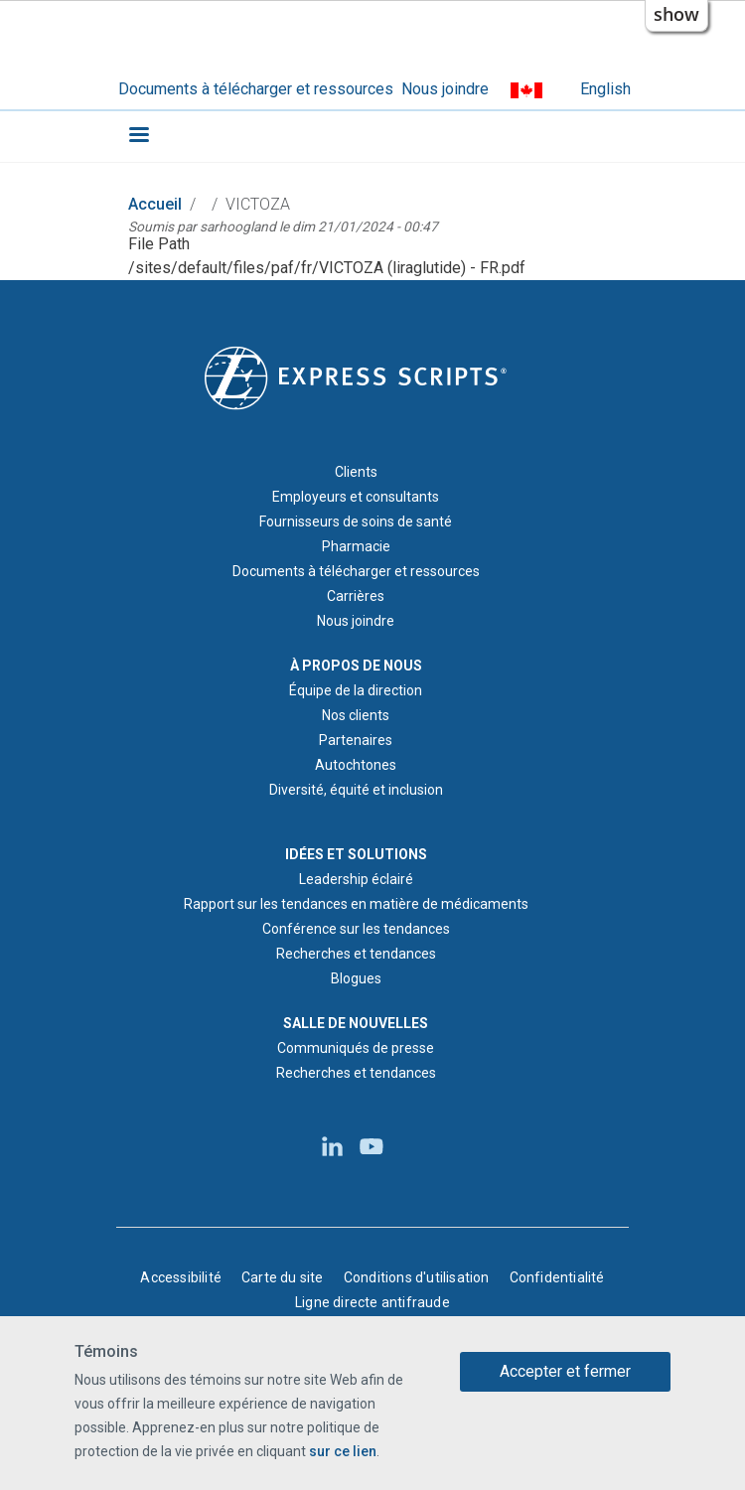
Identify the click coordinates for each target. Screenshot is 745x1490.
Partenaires (355, 740)
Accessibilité (181, 1277)
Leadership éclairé (356, 879)
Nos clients (355, 715)
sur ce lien (342, 1452)
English (605, 88)
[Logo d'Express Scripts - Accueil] (356, 376)
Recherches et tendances (356, 954)
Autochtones (355, 765)
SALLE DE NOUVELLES (355, 1023)
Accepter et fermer (565, 1372)
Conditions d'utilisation (417, 1277)
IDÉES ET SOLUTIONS (356, 854)
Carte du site (282, 1277)
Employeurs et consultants (355, 497)
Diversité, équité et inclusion (356, 790)
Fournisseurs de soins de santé (355, 521)
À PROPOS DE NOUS (356, 665)
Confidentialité (557, 1277)
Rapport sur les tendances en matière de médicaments (356, 904)
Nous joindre (445, 88)
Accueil (155, 204)
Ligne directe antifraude (372, 1302)
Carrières (355, 596)
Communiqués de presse (355, 1048)
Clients (356, 472)
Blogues (356, 978)
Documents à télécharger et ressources (255, 88)
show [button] (676, 14)
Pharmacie (356, 546)
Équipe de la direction (355, 690)
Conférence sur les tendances (356, 929)
